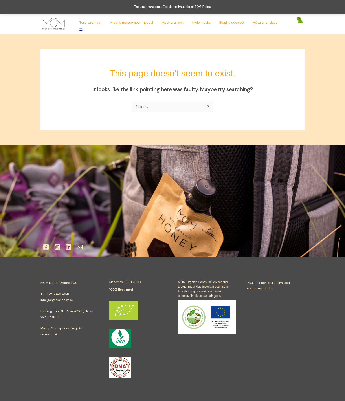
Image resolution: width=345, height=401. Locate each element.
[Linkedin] (68, 247)
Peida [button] (206, 6)
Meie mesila (205, 24)
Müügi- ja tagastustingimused (268, 283)
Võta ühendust (265, 24)
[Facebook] (45, 247)
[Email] (79, 247)
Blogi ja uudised (234, 24)
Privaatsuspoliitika (260, 289)
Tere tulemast (100, 24)
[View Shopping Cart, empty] (300, 24)
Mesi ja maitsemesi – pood (139, 24)
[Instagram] (57, 247)
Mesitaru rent (178, 24)
